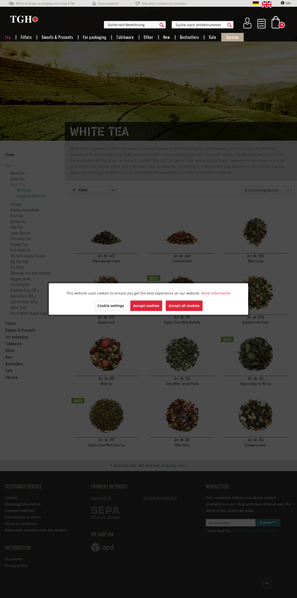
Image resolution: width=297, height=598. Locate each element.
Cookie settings (110, 305)
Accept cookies (146, 305)
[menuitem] (159, 24)
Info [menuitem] (286, 3)
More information (216, 293)
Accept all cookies (184, 305)
